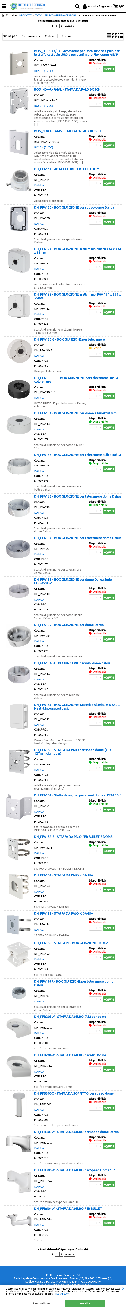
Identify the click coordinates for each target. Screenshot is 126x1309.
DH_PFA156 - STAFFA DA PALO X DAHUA (63, 913)
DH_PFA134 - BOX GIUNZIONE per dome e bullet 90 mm (75, 413)
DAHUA (39, 185)
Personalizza (41, 1303)
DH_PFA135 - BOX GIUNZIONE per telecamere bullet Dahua (77, 455)
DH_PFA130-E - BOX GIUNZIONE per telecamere (69, 339)
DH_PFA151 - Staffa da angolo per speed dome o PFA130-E (77, 795)
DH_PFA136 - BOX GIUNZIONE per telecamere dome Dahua (77, 496)
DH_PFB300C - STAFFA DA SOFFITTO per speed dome (74, 1093)
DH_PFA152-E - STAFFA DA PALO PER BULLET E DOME (73, 837)
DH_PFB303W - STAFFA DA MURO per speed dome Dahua (76, 1132)
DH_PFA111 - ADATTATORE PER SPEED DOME (67, 169)
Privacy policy (61, 1293)
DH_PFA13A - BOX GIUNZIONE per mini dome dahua (72, 663)
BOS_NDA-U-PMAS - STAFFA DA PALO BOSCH (67, 131)
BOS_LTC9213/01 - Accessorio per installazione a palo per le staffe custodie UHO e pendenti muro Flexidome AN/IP (76, 52)
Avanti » (69, 26)
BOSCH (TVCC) (43, 71)
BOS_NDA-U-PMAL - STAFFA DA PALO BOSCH (67, 89)
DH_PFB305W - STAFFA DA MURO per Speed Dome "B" (74, 1170)
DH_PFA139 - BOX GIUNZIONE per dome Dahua (69, 625)
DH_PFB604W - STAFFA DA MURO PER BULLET (68, 1208)
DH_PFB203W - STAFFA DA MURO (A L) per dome (70, 1016)
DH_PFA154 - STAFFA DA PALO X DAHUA (63, 875)
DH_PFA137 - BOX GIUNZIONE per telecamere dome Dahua (77, 538)
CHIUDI (123, 1288)
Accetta (85, 1303)
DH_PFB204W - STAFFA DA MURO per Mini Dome (70, 1055)
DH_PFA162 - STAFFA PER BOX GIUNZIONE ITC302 (71, 943)
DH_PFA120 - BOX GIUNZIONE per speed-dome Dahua (74, 207)
